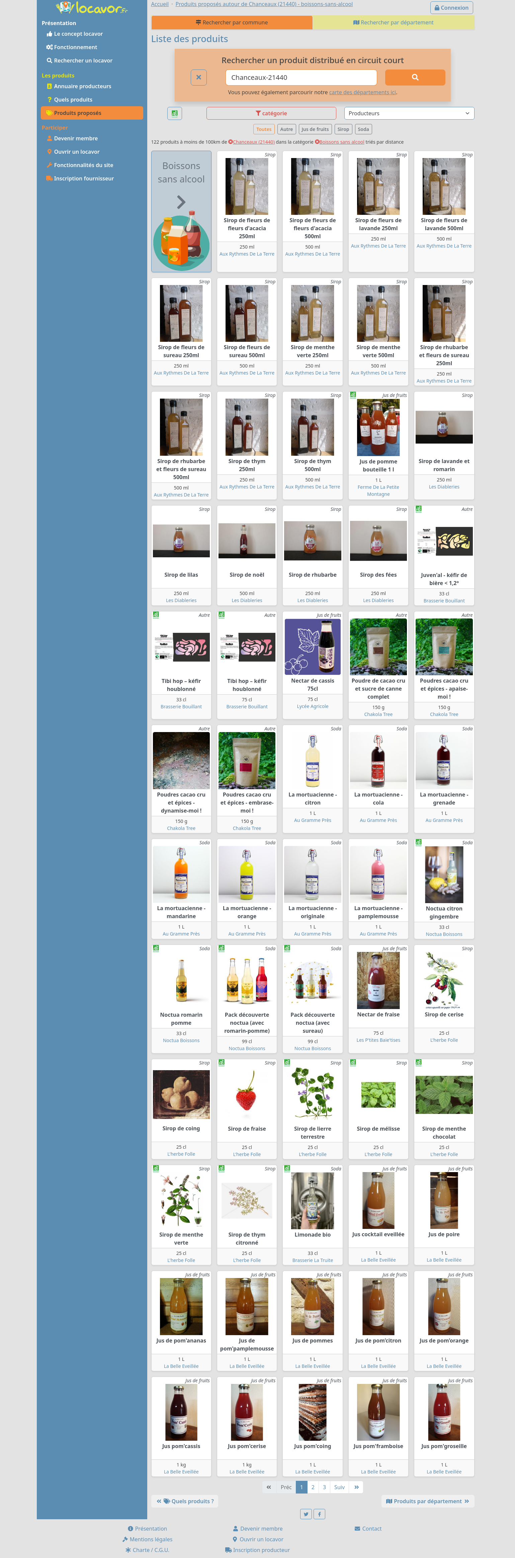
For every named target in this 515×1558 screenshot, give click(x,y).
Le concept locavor (74, 33)
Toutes (263, 129)
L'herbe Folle (444, 1040)
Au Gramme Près (312, 820)
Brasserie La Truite (312, 1260)
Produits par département (428, 1501)
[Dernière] (356, 1487)
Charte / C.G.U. (147, 1550)
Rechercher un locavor (79, 60)
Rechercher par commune (232, 22)
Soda (363, 129)
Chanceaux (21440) (251, 142)
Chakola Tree (378, 714)
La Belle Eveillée (378, 1260)
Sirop (343, 129)
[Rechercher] (415, 77)
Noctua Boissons (444, 934)
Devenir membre (72, 138)
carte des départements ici (362, 92)
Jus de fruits (315, 129)
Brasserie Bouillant (444, 600)
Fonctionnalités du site (79, 165)
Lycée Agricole (312, 706)
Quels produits (69, 99)
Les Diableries (444, 486)
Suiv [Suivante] (339, 1487)
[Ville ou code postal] (301, 77)
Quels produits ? (185, 1501)
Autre (286, 129)
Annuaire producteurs (78, 86)
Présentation (147, 1528)
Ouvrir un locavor (73, 151)
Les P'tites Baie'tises (379, 1040)
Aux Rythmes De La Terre (247, 254)
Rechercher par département (393, 22)
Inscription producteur (257, 1550)
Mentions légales (147, 1539)
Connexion (451, 7)
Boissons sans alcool (339, 142)
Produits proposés (73, 113)
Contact (367, 1528)
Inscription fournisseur (80, 178)
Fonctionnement (71, 47)
